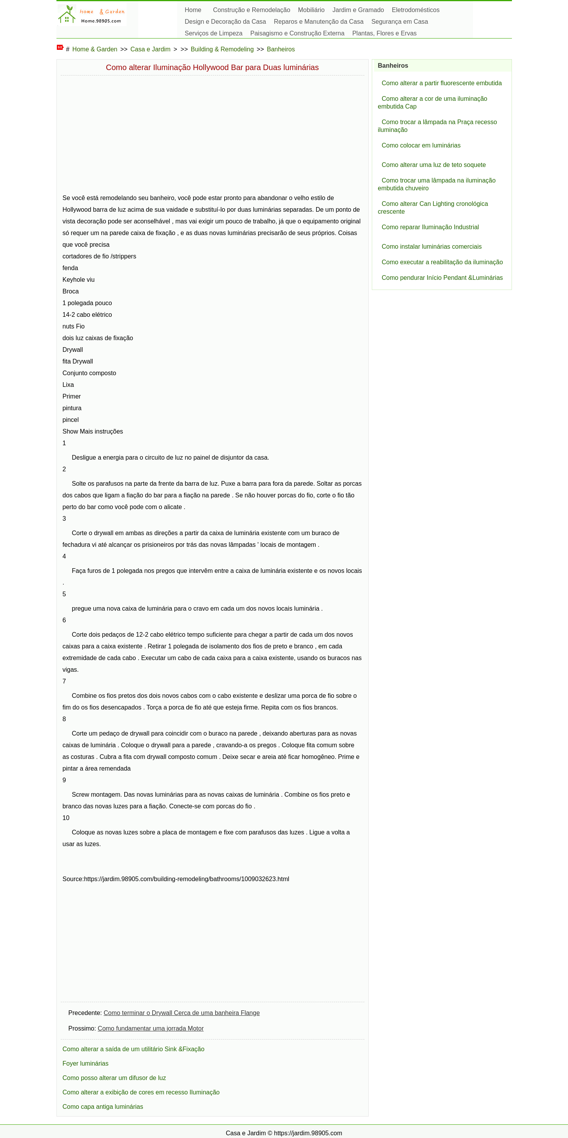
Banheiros (281, 49)
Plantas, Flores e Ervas (384, 33)
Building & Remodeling (222, 49)
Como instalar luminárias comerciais (432, 246)
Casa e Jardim (150, 49)
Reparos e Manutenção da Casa (319, 21)
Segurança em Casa (399, 21)
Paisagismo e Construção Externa (297, 33)
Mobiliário (311, 10)
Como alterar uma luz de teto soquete (434, 165)
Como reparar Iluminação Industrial (430, 227)
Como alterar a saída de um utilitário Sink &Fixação (134, 1049)
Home (193, 10)
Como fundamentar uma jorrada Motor (151, 1028)
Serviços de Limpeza (214, 33)
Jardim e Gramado (358, 10)
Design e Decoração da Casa (225, 21)
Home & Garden (95, 49)
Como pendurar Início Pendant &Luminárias (442, 277)
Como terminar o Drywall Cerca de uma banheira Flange (182, 1013)
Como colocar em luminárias (421, 145)
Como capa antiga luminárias (103, 1106)
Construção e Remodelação (251, 10)
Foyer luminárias (86, 1063)
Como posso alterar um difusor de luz (114, 1078)
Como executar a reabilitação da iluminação (442, 262)
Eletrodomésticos (416, 10)
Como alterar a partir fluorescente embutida (442, 83)
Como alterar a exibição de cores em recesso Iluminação (141, 1092)
